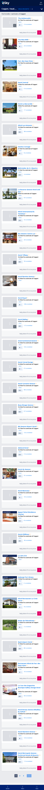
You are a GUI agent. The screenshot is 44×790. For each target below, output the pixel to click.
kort (19, 22)
